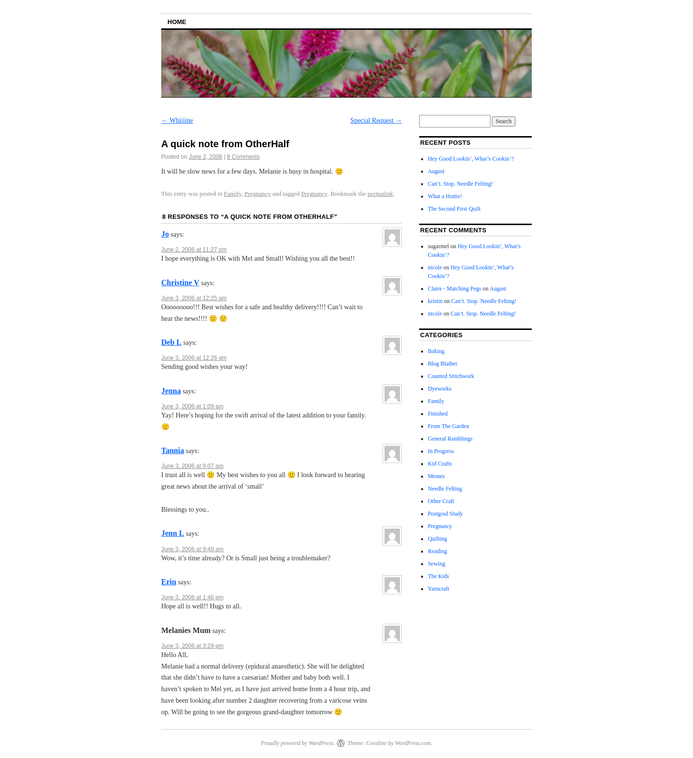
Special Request (376, 120)
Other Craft (441, 501)
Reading (437, 551)
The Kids (438, 576)
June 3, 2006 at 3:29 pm (192, 646)
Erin (168, 582)
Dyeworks (439, 388)
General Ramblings (450, 438)
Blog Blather (443, 363)
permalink (380, 193)
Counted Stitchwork (451, 376)
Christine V (180, 282)
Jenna (171, 391)
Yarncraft (438, 588)
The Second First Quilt (454, 208)
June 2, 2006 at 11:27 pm (194, 249)
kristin (435, 301)
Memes (436, 476)
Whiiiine (177, 120)
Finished (438, 413)
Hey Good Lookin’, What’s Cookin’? (471, 158)
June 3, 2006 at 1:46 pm (192, 597)
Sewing (436, 563)
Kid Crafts (440, 463)
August (436, 171)
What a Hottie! (445, 196)
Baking (436, 351)
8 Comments (243, 156)
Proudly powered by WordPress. (298, 743)
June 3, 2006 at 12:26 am (194, 357)
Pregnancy (257, 193)
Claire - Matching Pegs (454, 288)
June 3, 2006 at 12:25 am (194, 298)
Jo (165, 234)
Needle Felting (445, 488)
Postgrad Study (445, 513)
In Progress (441, 451)
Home (176, 21)
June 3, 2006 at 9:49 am (192, 549)
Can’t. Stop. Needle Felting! (460, 183)
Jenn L (172, 533)
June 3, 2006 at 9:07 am (192, 466)
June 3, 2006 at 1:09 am (192, 406)
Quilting (437, 538)
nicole (435, 267)
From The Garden (448, 426)
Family (232, 193)
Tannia (172, 450)
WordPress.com (413, 743)
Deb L (171, 342)
